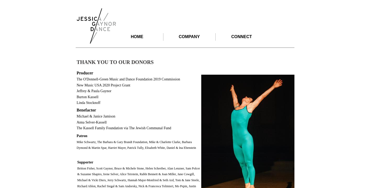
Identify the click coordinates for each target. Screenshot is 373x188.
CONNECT (241, 36)
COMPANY (189, 36)
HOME (137, 36)
